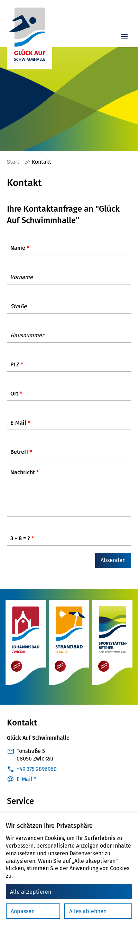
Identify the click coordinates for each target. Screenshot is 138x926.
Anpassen (23, 911)
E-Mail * (26, 783)
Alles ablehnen (88, 911)
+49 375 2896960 (37, 773)
